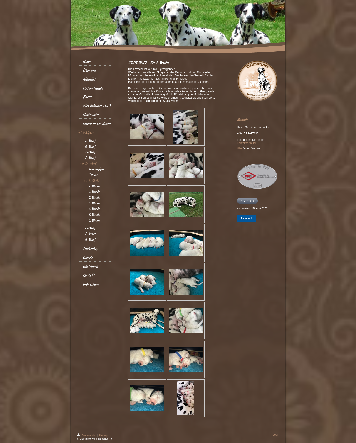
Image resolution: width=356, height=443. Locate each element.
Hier (239, 148)
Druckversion (87, 435)
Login (276, 434)
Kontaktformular (246, 143)
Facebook (247, 218)
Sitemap (102, 435)
